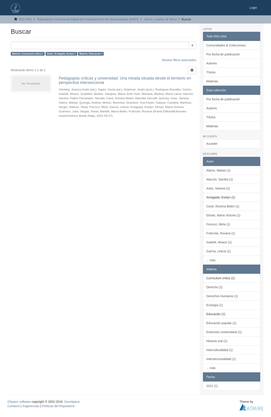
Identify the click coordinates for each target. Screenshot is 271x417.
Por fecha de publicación (223, 54)
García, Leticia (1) (218, 251)
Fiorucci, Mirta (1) (218, 224)
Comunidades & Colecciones (226, 45)
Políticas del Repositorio (58, 406)
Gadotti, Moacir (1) (219, 242)
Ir (193, 45)
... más (211, 260)
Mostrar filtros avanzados (179, 60)
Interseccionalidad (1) (221, 359)
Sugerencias (30, 406)
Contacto (13, 406)
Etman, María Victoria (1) (223, 215)
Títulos (211, 72)
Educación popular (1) (221, 323)
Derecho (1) (214, 287)
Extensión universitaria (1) (224, 332)
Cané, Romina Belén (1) (222, 206)
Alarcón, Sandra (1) (219, 179)
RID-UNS (25, 19)
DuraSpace (72, 401)
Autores (211, 63)
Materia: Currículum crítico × (27, 53)
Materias (212, 81)
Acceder (212, 143)
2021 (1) (212, 386)
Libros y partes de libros (160, 19)
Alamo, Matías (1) (218, 170)
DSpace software (19, 401)
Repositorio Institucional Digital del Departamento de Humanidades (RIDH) (88, 19)
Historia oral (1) (216, 341)
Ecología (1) (214, 305)
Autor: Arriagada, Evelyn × (61, 53)
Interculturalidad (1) (219, 350)
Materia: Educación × (90, 53)
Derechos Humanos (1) (222, 296)
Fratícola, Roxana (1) (220, 233)
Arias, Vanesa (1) (218, 188)
